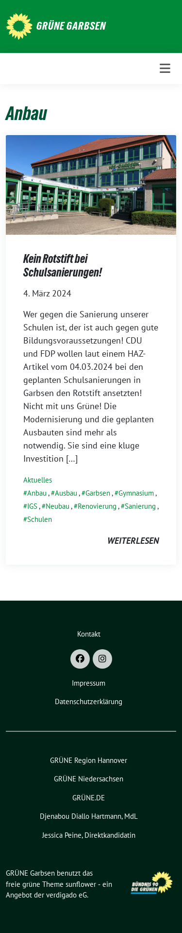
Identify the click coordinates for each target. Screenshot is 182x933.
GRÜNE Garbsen (71, 25)
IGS (32, 506)
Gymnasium (136, 493)
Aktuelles (37, 479)
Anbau (37, 493)
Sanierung (140, 506)
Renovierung (97, 506)
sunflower (81, 884)
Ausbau (66, 493)
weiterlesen (133, 540)
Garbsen (97, 493)
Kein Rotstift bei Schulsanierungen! (62, 265)
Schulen (39, 519)
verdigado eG (66, 894)
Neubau (57, 506)
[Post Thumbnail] (91, 184)
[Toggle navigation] (165, 68)
